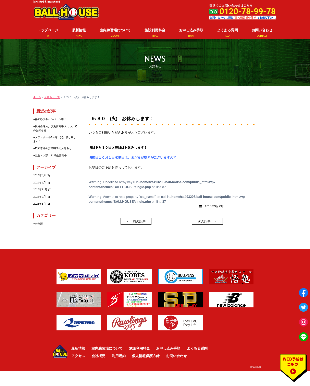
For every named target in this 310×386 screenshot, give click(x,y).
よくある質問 (227, 32)
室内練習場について (115, 32)
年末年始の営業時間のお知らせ (53, 148)
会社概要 (98, 356)
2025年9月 (39, 196)
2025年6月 (39, 203)
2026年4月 (39, 175)
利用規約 (119, 356)
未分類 (39, 223)
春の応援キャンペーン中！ (50, 119)
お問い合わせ (262, 32)
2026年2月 (39, 182)
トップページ (47, 32)
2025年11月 (40, 189)
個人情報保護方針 (146, 356)
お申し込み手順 (191, 32)
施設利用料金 (155, 32)
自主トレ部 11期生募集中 (51, 155)
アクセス (78, 356)
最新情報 (79, 32)
